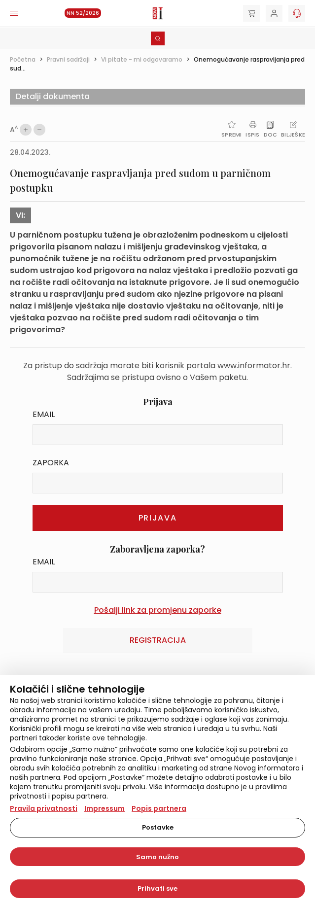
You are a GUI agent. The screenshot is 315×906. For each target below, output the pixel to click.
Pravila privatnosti (43, 808)
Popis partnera (159, 808)
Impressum (104, 808)
